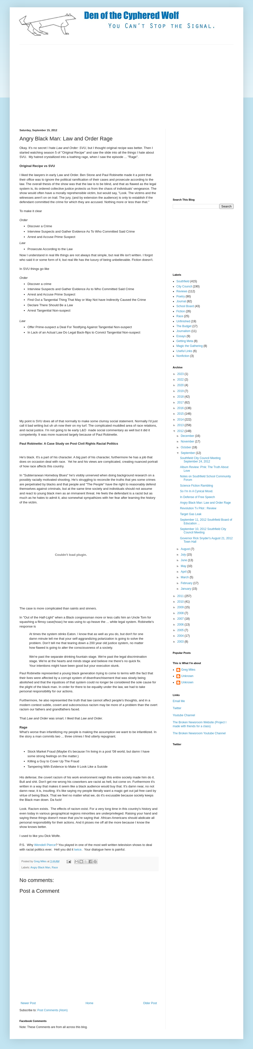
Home (89, 1003)
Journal (181, 301)
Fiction (180, 311)
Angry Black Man (40, 867)
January (186, 588)
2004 (181, 635)
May (184, 566)
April (184, 571)
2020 (181, 385)
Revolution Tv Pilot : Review (198, 508)
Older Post (150, 1003)
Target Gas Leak (190, 514)
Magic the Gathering (189, 346)
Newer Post (28, 1003)
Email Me (179, 701)
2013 (181, 425)
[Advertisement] (79, 86)
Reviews (181, 291)
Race (55, 867)
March (185, 577)
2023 (181, 374)
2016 (181, 408)
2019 (181, 391)
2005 (181, 630)
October (186, 447)
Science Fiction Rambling (196, 485)
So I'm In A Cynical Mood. (196, 491)
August (186, 549)
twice (77, 849)
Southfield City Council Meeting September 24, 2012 (200, 459)
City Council (184, 286)
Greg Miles (40, 861)
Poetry (180, 296)
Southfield (182, 281)
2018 (181, 396)
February (187, 583)
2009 (181, 607)
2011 (181, 596)
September (188, 453)
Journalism (183, 331)
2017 (181, 402)
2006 (181, 624)
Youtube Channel (184, 715)
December (188, 436)
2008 (181, 613)
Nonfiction (182, 356)
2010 (181, 601)
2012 (181, 431)
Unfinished (183, 321)
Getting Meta (184, 341)
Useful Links (184, 351)
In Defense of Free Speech (197, 497)
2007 (181, 618)
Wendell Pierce (45, 845)
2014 (181, 419)
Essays (181, 336)
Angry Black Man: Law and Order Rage (205, 502)
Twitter (177, 708)
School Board (185, 306)
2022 (181, 379)
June (184, 560)
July (184, 554)
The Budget (183, 326)
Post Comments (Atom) (52, 1010)
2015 (181, 413)
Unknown (187, 676)
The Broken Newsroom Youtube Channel (199, 733)
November (188, 441)
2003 (181, 641)
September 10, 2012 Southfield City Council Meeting (203, 530)
